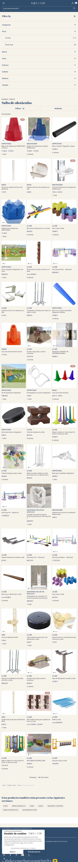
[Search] (39, 8)
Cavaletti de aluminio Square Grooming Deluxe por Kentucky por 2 (39, 516)
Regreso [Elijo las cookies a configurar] (13, 852)
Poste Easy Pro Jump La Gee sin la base (38, 270)
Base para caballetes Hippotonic (63, 473)
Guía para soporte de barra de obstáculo (12, 188)
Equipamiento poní (30, 810)
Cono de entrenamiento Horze (12, 351)
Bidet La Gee (56, 719)
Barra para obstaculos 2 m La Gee (38, 228)
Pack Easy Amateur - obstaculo (62, 557)
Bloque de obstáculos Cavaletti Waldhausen (37, 147)
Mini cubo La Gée (58, 228)
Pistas (5, 806)
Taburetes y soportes (55, 806)
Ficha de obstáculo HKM (10, 637)
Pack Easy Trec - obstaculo (35, 557)
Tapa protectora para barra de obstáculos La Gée (37, 638)
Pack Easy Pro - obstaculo (10, 512)
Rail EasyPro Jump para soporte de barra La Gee (38, 720)
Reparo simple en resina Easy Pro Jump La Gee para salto (63, 433)
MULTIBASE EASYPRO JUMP (36, 760)
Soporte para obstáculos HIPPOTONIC (10, 229)
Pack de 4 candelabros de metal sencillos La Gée (12, 679)
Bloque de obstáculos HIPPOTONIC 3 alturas (13, 147)
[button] (4, 858)
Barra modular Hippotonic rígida (63, 146)
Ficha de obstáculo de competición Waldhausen (64, 188)
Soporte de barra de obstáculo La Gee (38, 188)
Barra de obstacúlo (10, 810)
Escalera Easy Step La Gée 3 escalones (36, 352)
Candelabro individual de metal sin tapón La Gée (39, 311)
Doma (32, 806)
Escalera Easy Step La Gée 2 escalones (36, 679)
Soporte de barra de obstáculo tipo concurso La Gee (64, 638)
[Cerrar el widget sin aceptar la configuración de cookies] (13, 831)
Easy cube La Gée (58, 594)
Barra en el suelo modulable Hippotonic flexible (62, 311)
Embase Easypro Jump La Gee (12, 473)
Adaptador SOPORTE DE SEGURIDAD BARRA (60, 352)
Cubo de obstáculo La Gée (35, 432)
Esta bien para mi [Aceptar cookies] (34, 852)
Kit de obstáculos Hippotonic (11, 393)
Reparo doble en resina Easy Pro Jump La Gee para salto (13, 761)
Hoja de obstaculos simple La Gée (13, 557)
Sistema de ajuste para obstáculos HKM (13, 720)
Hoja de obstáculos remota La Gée (63, 678)
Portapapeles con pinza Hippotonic (39, 393)
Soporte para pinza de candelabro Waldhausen (63, 513)
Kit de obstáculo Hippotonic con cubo (12, 270)
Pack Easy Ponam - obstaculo (62, 269)
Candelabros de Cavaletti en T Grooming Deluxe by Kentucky (37, 597)
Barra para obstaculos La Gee (12, 594)
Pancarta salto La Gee (59, 760)
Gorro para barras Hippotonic (12, 432)
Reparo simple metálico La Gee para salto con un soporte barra (37, 474)
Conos (40, 806)
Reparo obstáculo (18, 806)
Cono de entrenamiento (60, 393)
